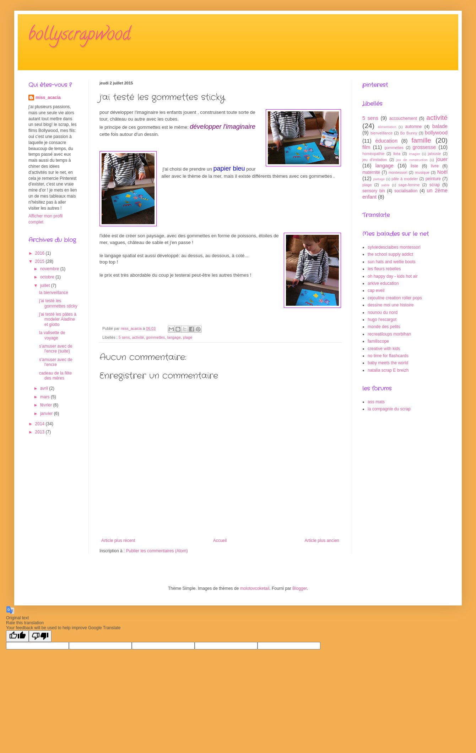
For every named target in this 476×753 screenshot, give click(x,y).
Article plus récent (118, 540)
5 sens (124, 337)
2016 (40, 253)
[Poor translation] (40, 636)
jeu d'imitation (374, 159)
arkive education (383, 283)
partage (379, 179)
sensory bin (373, 190)
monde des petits (384, 326)
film (366, 147)
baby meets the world (388, 362)
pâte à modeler (404, 179)
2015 (40, 261)
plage (187, 337)
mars (45, 396)
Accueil (220, 540)
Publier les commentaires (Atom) (157, 550)
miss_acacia (48, 97)
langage (173, 337)
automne (413, 126)
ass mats (376, 401)
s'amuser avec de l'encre (55, 362)
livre (435, 166)
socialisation (405, 190)
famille (421, 140)
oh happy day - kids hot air (393, 276)
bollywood (436, 132)
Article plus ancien (322, 540)
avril (44, 388)
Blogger (299, 588)
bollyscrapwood (79, 36)
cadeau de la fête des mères (55, 376)
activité (138, 337)
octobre (47, 277)
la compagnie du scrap (389, 408)
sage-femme (409, 185)
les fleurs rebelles (384, 268)
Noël (442, 172)
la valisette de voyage (52, 335)
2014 (40, 423)
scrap (434, 184)
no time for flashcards (388, 355)
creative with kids (384, 348)
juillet (45, 285)
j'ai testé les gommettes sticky (58, 303)
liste (414, 166)
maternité (371, 172)
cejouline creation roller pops (395, 297)
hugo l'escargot (382, 319)
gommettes (155, 337)
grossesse (424, 147)
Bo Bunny (408, 133)
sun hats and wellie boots (392, 261)
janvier (47, 413)
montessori (398, 172)
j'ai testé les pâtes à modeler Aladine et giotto (57, 319)
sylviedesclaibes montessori (394, 247)
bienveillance (381, 133)
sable (386, 185)
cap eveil (376, 290)
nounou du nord (382, 312)
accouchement (403, 118)
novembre (50, 268)
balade (440, 126)
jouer (442, 159)
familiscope (378, 341)
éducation (386, 141)
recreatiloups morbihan (389, 334)
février (46, 405)
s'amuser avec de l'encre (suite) (55, 349)
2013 (40, 432)
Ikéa (396, 153)
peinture (433, 178)
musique (422, 172)
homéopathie (373, 153)
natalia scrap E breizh (388, 370)
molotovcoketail (255, 588)
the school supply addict (390, 254)
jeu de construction (412, 160)
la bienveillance (53, 292)
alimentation (387, 127)
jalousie (434, 153)
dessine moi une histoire (390, 305)
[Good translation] (17, 636)
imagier (414, 154)
